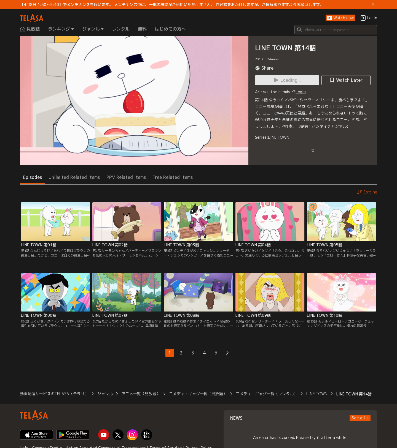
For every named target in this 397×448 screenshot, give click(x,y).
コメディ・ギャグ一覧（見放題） (198, 393)
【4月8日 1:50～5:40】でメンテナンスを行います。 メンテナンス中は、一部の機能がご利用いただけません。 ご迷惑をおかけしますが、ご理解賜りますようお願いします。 (172, 4)
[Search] (335, 29)
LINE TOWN (278, 137)
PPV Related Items (126, 177)
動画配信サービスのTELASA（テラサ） (54, 393)
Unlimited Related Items (74, 177)
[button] (340, 18)
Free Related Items (172, 177)
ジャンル (105, 393)
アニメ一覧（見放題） (141, 393)
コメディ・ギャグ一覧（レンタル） (266, 393)
